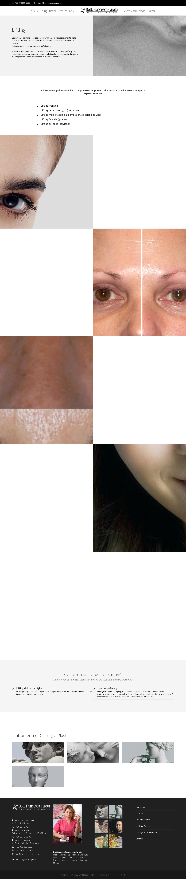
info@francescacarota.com (49, 3)
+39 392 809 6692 (22, 3)
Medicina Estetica (67, 11)
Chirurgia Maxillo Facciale (133, 11)
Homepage (140, 807)
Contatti (151, 11)
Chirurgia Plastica (48, 11)
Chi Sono (34, 11)
